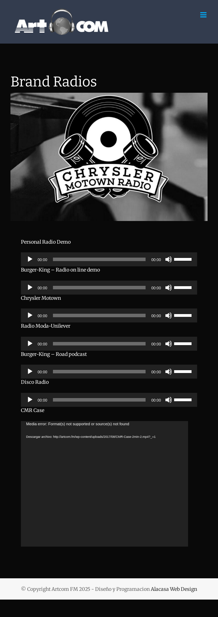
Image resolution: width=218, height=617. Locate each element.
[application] (109, 259)
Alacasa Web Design (174, 589)
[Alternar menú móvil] (204, 14)
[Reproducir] (29, 259)
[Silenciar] (168, 259)
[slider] (99, 259)
